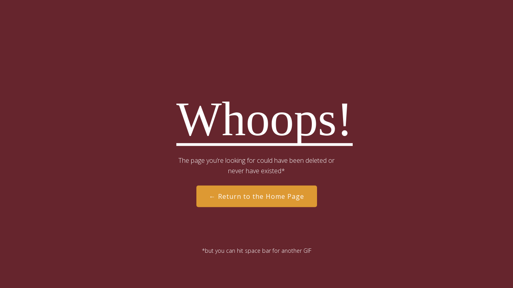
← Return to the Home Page (256, 196)
